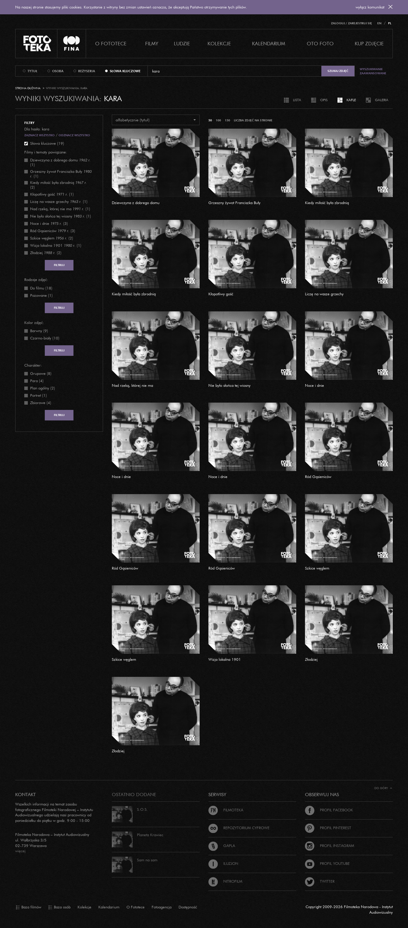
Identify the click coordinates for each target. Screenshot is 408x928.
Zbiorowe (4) (40, 402)
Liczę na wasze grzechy (324, 293)
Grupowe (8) (41, 373)
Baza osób (59, 907)
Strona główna (27, 88)
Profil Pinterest (328, 827)
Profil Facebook (329, 810)
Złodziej (311, 659)
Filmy (151, 43)
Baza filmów (28, 907)
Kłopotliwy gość (220, 293)
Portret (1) (38, 395)
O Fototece (110, 43)
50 (210, 120)
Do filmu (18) (41, 288)
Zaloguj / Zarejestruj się (351, 23)
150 (227, 120)
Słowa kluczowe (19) (47, 143)
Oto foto (320, 43)
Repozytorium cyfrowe (239, 827)
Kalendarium (268, 43)
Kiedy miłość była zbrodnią (327, 202)
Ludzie (182, 43)
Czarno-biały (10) (44, 338)
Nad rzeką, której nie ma (132, 385)
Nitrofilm (225, 881)
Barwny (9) (39, 330)
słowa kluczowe (125, 71)
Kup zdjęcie (369, 43)
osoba (58, 71)
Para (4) (37, 380)
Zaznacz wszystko (39, 135)
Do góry (383, 788)
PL (389, 23)
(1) (60, 162)
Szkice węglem (317, 568)
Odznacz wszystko (74, 135)
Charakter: (33, 365)
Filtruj (59, 265)
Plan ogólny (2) (42, 388)
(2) (58, 184)
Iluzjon (223, 863)
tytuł (32, 71)
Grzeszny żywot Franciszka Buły (234, 202)
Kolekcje (219, 43)
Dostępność (188, 907)
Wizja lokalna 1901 (224, 659)
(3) (49, 223)
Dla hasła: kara (36, 129)
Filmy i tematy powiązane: (45, 152)
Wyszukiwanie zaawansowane (373, 71)
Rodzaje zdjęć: (36, 279)
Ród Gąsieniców (318, 476)
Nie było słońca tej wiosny (229, 385)
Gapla (221, 845)
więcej (20, 850)
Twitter (320, 881)
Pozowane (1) (41, 295)
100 (218, 120)
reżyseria (86, 71)
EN (379, 23)
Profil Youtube (327, 863)
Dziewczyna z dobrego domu (136, 202)
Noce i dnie (314, 385)
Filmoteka (225, 810)
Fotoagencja (162, 907)
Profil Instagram (329, 845)
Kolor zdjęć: (34, 322)
